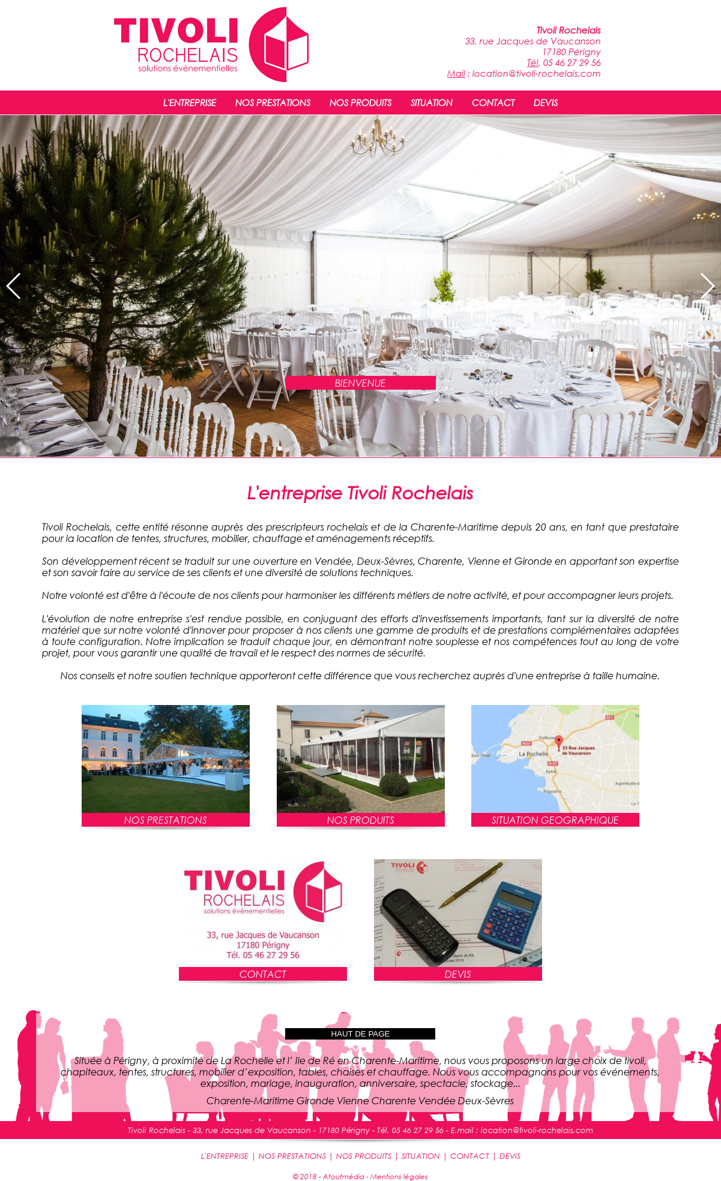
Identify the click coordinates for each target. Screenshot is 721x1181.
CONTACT (493, 102)
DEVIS (546, 102)
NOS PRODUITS (360, 102)
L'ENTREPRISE (189, 102)
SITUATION (432, 102)
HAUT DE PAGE (360, 1033)
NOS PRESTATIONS (272, 102)
